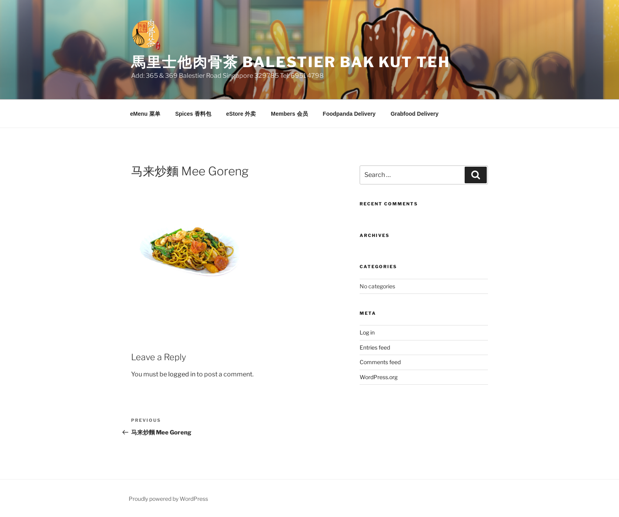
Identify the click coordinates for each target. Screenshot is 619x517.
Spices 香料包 (193, 114)
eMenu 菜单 (145, 114)
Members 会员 (289, 114)
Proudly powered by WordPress (168, 498)
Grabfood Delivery (414, 114)
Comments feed (380, 362)
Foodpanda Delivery (349, 114)
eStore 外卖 (241, 114)
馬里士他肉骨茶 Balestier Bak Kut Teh (290, 62)
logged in (181, 374)
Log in (367, 332)
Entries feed (375, 347)
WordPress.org (379, 377)
